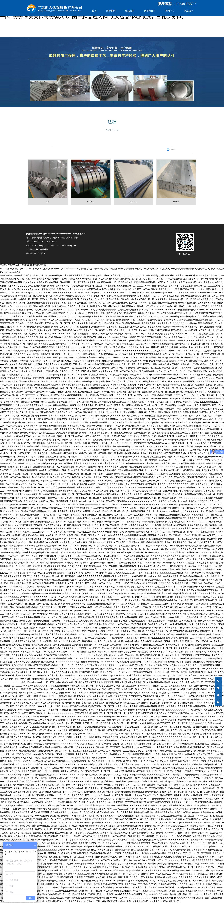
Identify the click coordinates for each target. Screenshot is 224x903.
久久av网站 (5, 436)
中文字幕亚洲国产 (165, 747)
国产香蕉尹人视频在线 (201, 573)
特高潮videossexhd (31, 532)
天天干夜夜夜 (68, 754)
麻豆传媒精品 (57, 846)
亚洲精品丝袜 (189, 381)
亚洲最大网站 (66, 327)
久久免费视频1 (87, 645)
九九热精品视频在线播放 (45, 727)
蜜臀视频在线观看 (191, 614)
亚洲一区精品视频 (82, 381)
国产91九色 (213, 843)
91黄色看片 (59, 296)
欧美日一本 (169, 422)
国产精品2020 (150, 576)
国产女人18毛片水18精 (209, 330)
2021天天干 (87, 296)
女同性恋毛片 (90, 275)
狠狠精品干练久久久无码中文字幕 (59, 672)
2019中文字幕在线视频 (55, 405)
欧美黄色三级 (58, 580)
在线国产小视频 (45, 881)
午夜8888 (133, 781)
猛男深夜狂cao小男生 (161, 303)
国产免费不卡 (159, 282)
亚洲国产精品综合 (93, 781)
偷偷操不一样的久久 (81, 344)
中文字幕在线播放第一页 (187, 399)
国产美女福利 (118, 303)
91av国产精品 (141, 737)
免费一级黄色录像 (209, 539)
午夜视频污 (24, 364)
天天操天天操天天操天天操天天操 (166, 556)
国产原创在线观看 (46, 419)
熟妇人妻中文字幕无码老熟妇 (186, 446)
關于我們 (110, 10)
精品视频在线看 (10, 747)
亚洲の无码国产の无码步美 (84, 453)
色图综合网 (215, 563)
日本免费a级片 (51, 498)
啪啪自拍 (197, 426)
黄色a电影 (33, 334)
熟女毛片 (4, 429)
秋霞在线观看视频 (185, 604)
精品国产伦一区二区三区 (20, 833)
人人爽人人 (139, 751)
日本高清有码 (36, 474)
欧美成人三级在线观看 (99, 368)
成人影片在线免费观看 (196, 717)
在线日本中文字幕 (125, 812)
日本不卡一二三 (14, 631)
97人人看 (7, 805)
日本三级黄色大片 (89, 470)
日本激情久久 (80, 833)
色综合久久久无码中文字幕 (97, 559)
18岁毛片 (35, 734)
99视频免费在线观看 (154, 734)
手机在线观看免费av (60, 686)
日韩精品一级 (127, 299)
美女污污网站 (171, 833)
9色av (147, 617)
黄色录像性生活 (217, 604)
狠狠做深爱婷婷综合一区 (80, 419)
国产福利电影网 (85, 634)
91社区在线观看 (103, 340)
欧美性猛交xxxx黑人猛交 (24, 587)
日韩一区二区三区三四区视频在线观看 (162, 508)
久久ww (189, 429)
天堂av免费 (30, 316)
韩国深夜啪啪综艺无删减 (174, 385)
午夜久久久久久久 (48, 340)
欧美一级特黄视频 (11, 758)
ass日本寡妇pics (153, 648)
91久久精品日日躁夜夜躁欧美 (185, 337)
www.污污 (92, 648)
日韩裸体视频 (181, 409)
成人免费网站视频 (11, 416)
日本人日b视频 (122, 323)
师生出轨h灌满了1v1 (204, 347)
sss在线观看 (143, 874)
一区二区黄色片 (121, 426)
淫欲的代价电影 (184, 836)
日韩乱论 (39, 559)
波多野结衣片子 (30, 320)
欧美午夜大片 (6, 303)
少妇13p (138, 747)
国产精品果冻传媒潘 (177, 686)
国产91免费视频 (52, 275)
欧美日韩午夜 (195, 361)
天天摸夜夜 (54, 771)
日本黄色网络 (48, 412)
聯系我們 (188, 10)
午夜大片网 (180, 843)
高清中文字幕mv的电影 (45, 518)
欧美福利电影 (192, 552)
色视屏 (168, 819)
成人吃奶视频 (169, 320)
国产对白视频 (117, 652)
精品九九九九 (212, 463)
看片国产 (17, 532)
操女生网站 (10, 310)
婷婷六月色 (183, 340)
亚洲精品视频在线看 (10, 607)
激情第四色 (216, 740)
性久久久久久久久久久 (199, 846)
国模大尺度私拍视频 (107, 470)
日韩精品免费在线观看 (177, 378)
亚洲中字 (192, 378)
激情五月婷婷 (214, 665)
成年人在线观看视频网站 (94, 388)
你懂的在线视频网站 (202, 662)
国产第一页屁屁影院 (57, 583)
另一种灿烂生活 (199, 528)
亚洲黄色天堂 (57, 395)
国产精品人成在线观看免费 (148, 655)
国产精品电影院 (101, 399)
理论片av (175, 638)
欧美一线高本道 (162, 740)
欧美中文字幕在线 (23, 296)
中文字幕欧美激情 (169, 679)
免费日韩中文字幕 (88, 546)
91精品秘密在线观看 (152, 494)
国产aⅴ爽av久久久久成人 (22, 289)
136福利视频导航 (214, 505)
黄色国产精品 (166, 795)
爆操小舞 (139, 405)
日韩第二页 (177, 313)
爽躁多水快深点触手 (70, 457)
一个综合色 (47, 515)
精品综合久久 (7, 279)
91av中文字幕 (205, 607)
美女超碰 (111, 812)
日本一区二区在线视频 (132, 364)
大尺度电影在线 (103, 864)
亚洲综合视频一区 (43, 361)
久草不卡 (9, 484)
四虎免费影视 (97, 440)
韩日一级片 (92, 870)
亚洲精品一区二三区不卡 (38, 569)
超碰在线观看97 (31, 628)
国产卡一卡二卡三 (76, 583)
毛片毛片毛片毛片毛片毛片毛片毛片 (135, 549)
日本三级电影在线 (198, 440)
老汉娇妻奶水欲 (76, 730)
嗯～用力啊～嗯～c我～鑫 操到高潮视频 (128, 511)
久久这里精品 (216, 299)
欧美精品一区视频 (95, 357)
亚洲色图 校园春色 (25, 310)
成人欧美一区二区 (64, 388)
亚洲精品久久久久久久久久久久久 (58, 713)
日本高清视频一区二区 (50, 740)
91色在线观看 (121, 395)
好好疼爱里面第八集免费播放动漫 (26, 641)
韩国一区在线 (87, 375)
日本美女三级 (27, 511)
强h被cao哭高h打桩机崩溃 (202, 323)
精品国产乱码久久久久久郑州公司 (155, 638)
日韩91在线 (21, 422)
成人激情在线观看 (85, 764)
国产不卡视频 (74, 402)
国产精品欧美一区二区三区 (26, 299)
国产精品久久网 (180, 775)
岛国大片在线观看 (201, 368)
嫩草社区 (138, 894)
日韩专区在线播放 (70, 621)
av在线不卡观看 (7, 508)
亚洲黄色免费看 (47, 347)
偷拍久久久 (180, 617)
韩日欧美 (84, 846)
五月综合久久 (90, 792)
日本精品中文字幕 (36, 535)
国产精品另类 (187, 713)
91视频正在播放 (200, 371)
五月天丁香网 (218, 296)
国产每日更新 (64, 409)
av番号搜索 (98, 474)
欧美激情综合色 (134, 522)
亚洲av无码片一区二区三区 (121, 443)
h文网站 (108, 481)
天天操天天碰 (62, 778)
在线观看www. (43, 395)
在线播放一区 (134, 385)
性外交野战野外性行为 (34, 275)
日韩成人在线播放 (150, 693)
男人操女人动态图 (189, 549)
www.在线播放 (63, 723)
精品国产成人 (177, 330)
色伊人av (202, 621)
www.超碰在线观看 (158, 891)
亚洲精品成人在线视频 (48, 542)
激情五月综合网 (10, 535)
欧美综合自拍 (81, 303)
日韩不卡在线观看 (81, 658)
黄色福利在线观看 (141, 891)
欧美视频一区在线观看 (60, 282)
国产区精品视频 (175, 532)
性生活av (63, 884)
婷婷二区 (159, 474)
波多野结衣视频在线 (48, 501)
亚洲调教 (172, 501)
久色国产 (144, 901)
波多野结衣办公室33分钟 (45, 511)
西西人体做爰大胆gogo (52, 508)
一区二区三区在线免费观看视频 (199, 334)
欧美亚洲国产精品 (65, 518)
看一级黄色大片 (75, 884)
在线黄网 (13, 823)
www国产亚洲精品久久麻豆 (48, 788)
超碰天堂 (39, 829)
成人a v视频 (107, 566)
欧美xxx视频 (184, 316)
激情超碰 (116, 720)
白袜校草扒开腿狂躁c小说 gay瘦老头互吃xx (164, 470)
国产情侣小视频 (67, 552)
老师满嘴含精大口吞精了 (139, 378)
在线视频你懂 (152, 761)
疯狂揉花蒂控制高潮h (141, 279)
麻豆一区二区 (186, 375)
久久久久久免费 (78, 347)
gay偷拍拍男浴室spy (134, 535)
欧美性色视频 (200, 758)
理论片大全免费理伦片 (199, 624)
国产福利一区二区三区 (128, 429)
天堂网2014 (8, 515)
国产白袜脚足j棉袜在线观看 (123, 368)
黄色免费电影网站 (200, 515)
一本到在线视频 (150, 460)
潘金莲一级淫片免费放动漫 (118, 330)
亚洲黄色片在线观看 (209, 696)
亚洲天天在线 (155, 491)
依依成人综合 (88, 593)
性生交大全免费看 (129, 788)
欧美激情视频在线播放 (100, 693)
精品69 (172, 399)
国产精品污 (67, 785)
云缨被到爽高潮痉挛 (195, 385)
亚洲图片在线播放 (149, 624)
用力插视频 (87, 515)
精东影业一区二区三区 (34, 487)
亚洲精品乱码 (34, 515)
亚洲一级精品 (173, 505)
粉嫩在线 (206, 296)
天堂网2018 (208, 282)
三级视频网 (123, 470)
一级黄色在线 (27, 416)
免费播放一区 (209, 542)
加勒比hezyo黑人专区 (63, 337)
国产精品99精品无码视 (62, 658)
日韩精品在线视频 (119, 337)
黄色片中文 (122, 539)
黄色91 (212, 857)
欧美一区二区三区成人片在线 (127, 371)
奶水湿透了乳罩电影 (58, 857)
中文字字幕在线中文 (51, 823)
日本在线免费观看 (80, 693)
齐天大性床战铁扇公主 (17, 412)
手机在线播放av (170, 600)
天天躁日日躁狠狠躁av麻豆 (204, 648)
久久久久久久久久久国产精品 (137, 275)
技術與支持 (149, 10)
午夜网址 (127, 795)
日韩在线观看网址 (159, 617)
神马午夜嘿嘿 (48, 891)
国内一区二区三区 (180, 723)
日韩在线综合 (156, 614)
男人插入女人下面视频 (105, 587)
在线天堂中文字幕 (106, 665)
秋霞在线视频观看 (37, 477)
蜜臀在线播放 (21, 542)
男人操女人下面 (217, 275)
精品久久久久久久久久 (50, 303)
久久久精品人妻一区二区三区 (130, 286)
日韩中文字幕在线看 (173, 669)
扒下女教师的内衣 (74, 689)
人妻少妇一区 (151, 515)
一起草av (39, 764)
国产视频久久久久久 (172, 614)
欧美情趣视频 (38, 826)
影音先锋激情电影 (89, 371)
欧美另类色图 (179, 522)
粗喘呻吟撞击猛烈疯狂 (67, 799)
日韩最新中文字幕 (192, 470)
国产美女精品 (112, 388)
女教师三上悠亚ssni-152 (59, 422)
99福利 (148, 310)
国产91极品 (148, 682)
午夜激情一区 (23, 799)
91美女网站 (118, 638)
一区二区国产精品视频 (54, 682)
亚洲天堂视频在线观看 (44, 286)
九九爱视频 (62, 402)
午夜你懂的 (214, 515)
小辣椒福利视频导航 (116, 518)
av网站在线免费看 (172, 474)
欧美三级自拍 (162, 546)
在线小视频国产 (89, 631)
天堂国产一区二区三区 (104, 706)
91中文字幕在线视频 (96, 809)
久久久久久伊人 (158, 652)
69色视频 (60, 392)
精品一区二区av (134, 399)
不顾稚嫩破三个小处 (211, 470)
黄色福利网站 (207, 279)
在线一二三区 (98, 843)
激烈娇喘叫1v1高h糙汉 (123, 316)
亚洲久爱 (173, 450)
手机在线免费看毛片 (192, 351)
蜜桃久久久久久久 (78, 289)
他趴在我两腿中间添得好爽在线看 (155, 802)
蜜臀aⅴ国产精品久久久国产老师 (177, 665)
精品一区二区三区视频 (65, 576)
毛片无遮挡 (154, 518)
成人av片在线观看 (178, 525)
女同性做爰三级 (51, 884)
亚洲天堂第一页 (101, 412)
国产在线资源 (117, 275)
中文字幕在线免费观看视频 (19, 378)
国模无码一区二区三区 (208, 422)
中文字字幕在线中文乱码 (151, 334)
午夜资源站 (107, 426)
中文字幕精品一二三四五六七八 (136, 344)
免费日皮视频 (19, 303)
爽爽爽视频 (136, 484)
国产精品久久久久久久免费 (12, 313)
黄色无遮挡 (146, 385)
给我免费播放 (95, 737)
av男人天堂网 (133, 347)
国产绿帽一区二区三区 (167, 528)
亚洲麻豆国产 (31, 665)
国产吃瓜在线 (171, 498)
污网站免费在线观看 (90, 457)
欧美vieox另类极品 (46, 392)
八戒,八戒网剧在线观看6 (109, 299)
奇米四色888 (177, 303)
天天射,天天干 (119, 498)
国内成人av (149, 405)
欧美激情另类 (189, 412)
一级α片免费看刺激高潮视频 (13, 563)
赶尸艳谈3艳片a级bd (36, 573)
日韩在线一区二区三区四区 (69, 652)
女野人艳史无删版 (178, 481)
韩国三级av (189, 313)
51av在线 (160, 306)
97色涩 (155, 607)
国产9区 (213, 864)
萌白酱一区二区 (162, 525)
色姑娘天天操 (19, 528)
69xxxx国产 (126, 505)
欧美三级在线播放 (149, 436)
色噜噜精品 (135, 870)
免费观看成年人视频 (57, 470)
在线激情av (150, 313)
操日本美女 (115, 860)
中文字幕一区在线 (90, 525)
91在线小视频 (171, 306)
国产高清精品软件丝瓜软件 (68, 624)
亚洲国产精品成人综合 (153, 805)
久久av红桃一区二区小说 (138, 614)
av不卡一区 (149, 286)
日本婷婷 (79, 877)
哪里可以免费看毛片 (111, 505)
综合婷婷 (78, 337)
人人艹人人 (109, 662)
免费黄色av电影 (165, 457)
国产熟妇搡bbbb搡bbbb (116, 402)
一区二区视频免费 (174, 279)
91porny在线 (13, 539)
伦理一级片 (123, 658)
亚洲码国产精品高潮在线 (201, 293)
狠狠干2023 (184, 450)
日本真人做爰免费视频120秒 (141, 525)
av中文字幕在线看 (210, 669)
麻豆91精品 (34, 340)
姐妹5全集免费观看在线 (98, 364)
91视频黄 (30, 279)
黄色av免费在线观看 (183, 477)
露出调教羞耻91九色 (103, 433)
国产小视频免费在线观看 (96, 436)
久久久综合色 (85, 843)
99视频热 (157, 590)
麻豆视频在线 (211, 481)
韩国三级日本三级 (20, 474)
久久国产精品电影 (11, 593)
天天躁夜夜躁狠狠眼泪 (74, 395)
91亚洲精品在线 (53, 648)
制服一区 (132, 395)
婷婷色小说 (22, 450)
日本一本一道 (153, 511)
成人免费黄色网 (30, 426)
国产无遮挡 (112, 730)
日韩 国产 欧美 (70, 569)
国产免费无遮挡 (85, 392)
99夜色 (90, 433)
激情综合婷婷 (104, 652)
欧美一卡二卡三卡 (49, 617)
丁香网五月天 (184, 628)
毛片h (21, 539)
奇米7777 (34, 293)
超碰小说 (48, 296)
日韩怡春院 (125, 467)
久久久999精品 (203, 306)
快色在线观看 (17, 665)
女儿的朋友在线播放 (201, 655)
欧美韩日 (9, 525)
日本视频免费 (183, 293)
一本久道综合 (119, 771)
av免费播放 (117, 795)
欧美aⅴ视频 (188, 416)
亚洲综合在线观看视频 (46, 316)
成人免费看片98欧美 (101, 522)
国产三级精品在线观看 (32, 713)
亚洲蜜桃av (121, 614)
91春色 (171, 617)
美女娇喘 (178, 402)
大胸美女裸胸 (149, 361)
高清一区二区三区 (154, 771)
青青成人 (78, 463)
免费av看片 (114, 491)
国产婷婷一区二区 (170, 388)
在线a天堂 (105, 679)
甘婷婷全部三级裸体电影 (73, 706)
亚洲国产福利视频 (51, 679)
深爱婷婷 (78, 388)
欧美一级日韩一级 (115, 744)
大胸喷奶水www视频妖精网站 (153, 853)
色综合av (153, 412)
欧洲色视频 (105, 381)
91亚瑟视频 (87, 320)
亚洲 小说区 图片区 (120, 340)
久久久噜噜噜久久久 (209, 402)
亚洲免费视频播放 (212, 388)
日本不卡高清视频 (64, 463)
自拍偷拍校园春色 (52, 655)
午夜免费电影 (204, 549)
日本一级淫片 (124, 611)
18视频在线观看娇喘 (156, 621)
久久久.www (102, 734)
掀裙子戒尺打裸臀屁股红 (125, 566)
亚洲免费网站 (175, 846)
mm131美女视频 (177, 546)
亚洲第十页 (106, 675)
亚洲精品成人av (102, 405)
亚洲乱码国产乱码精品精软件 (131, 528)
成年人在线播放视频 (143, 316)
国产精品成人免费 (74, 330)
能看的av (179, 607)
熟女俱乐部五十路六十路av (160, 381)
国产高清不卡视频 (197, 580)
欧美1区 (195, 436)
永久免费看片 (134, 600)
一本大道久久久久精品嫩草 (54, 566)
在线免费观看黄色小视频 (163, 843)
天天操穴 (79, 607)
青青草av (113, 593)
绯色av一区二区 (10, 453)
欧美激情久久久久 (117, 399)
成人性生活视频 (198, 395)
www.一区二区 (178, 693)
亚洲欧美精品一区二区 (72, 354)
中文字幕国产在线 (50, 371)
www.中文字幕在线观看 (45, 289)
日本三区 (173, 340)
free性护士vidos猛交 (47, 402)
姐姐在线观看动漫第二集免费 (173, 518)
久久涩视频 (182, 361)
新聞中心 (169, 10)
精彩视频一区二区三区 (134, 846)
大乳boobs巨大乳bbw (26, 710)
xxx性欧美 (62, 316)
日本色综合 (178, 754)
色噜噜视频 (61, 426)
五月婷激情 (30, 546)
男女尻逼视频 (173, 364)
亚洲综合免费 (121, 710)
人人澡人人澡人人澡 (178, 675)
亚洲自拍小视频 (191, 607)
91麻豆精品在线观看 (76, 505)
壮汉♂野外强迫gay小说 (121, 289)
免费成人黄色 (99, 296)
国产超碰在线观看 (165, 477)
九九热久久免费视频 (178, 778)
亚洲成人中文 (120, 621)
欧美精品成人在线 (114, 857)
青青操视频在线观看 (143, 282)
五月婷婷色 (126, 891)
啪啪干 (48, 549)
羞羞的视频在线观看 (154, 416)
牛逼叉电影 (177, 819)
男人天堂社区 (138, 631)
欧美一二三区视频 (83, 611)
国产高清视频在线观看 (182, 426)
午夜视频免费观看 (85, 487)
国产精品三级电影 (135, 498)
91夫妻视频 (166, 809)
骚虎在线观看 (184, 699)
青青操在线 (38, 378)
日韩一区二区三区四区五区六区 (112, 713)
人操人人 (72, 306)
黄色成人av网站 (88, 484)
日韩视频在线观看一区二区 (210, 501)
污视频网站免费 (40, 621)
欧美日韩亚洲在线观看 (111, 460)
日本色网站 (84, 799)
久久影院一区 (118, 675)
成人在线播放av (148, 689)
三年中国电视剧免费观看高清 (155, 399)
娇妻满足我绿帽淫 (128, 388)
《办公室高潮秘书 (95, 467)
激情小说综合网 (36, 498)
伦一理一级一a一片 (215, 457)
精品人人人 (124, 508)
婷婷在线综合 (7, 299)
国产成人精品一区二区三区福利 (122, 686)
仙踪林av (69, 734)
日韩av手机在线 (85, 313)
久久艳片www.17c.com (31, 669)
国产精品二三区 (188, 289)
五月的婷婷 (212, 484)
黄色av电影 (19, 279)
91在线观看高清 (154, 354)
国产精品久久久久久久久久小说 (62, 293)
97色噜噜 (78, 498)
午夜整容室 (156, 388)
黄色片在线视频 (30, 501)
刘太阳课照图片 (78, 286)
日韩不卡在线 (58, 556)
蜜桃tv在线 (87, 703)
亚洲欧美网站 (186, 823)
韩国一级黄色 (15, 429)
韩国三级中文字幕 (86, 293)
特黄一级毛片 (202, 275)
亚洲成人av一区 (103, 337)
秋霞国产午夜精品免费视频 (141, 337)
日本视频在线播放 (112, 788)
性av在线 (120, 662)
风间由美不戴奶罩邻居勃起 (113, 901)
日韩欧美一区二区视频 (157, 785)
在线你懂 (111, 539)
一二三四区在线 (67, 357)
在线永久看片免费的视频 (146, 583)
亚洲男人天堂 (215, 706)
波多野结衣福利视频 (204, 313)
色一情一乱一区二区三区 (158, 481)
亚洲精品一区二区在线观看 (145, 289)
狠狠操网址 (36, 662)
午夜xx (175, 894)
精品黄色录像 (215, 474)
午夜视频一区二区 (159, 686)
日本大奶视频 (89, 354)
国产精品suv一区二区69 (98, 860)
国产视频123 (170, 293)
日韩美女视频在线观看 (212, 316)
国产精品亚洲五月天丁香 (30, 823)
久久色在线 (198, 375)
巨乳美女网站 (130, 296)
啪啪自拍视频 (179, 491)
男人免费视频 (60, 528)
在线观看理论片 (86, 621)
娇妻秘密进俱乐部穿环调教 (131, 580)
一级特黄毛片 (11, 381)
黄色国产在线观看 (24, 491)
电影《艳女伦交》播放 (70, 703)
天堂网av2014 (45, 628)
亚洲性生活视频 (94, 426)
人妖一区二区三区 (62, 323)
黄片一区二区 (146, 799)
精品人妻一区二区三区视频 (203, 682)
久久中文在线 (144, 843)
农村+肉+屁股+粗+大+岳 (133, 416)
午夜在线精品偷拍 (67, 487)
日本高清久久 (135, 361)
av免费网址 (188, 819)
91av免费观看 (115, 751)
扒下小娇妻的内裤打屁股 (142, 474)
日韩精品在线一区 (164, 402)
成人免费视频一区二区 (144, 299)
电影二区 (193, 501)
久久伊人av (95, 679)
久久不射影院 (99, 313)
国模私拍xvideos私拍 (48, 344)
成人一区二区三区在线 (200, 460)
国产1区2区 (126, 491)
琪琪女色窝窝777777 (115, 843)
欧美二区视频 (103, 275)
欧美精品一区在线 (170, 368)
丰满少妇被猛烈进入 (162, 419)
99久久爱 (59, 563)
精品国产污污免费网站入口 (144, 826)
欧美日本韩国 (21, 498)
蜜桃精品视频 (40, 744)
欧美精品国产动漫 (126, 310)
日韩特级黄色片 (200, 477)
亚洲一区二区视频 (31, 775)
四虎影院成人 (62, 412)
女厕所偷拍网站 (105, 371)
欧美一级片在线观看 (154, 833)
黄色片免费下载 (94, 696)
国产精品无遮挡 (65, 727)
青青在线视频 (130, 884)
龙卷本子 (89, 614)
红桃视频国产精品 (159, 351)
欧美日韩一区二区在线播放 (200, 453)
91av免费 (179, 887)
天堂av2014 (96, 717)
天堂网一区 (133, 809)
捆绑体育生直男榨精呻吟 (11, 320)
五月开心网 (72, 313)
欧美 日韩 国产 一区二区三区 (125, 723)
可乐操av (11, 286)
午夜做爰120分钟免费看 (63, 747)
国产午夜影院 (19, 573)
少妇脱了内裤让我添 (20, 840)
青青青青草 (54, 446)
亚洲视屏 (158, 665)
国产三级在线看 (25, 744)
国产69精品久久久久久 (197, 522)
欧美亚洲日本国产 (70, 378)
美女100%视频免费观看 (190, 296)
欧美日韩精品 (132, 590)
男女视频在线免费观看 (21, 436)
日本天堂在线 (60, 532)
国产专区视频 (28, 809)
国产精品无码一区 (13, 347)
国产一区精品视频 (187, 487)
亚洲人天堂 (100, 293)
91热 (178, 405)
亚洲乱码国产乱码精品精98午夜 (37, 330)
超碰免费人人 (11, 751)
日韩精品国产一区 (182, 395)
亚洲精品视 (185, 576)
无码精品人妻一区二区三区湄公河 (106, 344)
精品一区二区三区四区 (83, 655)
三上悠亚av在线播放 (107, 648)
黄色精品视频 (40, 843)
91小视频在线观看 (165, 816)
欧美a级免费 (56, 894)
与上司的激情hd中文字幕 (65, 440)
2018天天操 (130, 573)
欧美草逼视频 (184, 850)
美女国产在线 (32, 563)
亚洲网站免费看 (80, 542)
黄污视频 (51, 843)
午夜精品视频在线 (140, 505)
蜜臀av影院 (100, 857)
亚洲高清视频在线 (35, 385)
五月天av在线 (74, 375)
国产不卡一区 (46, 532)
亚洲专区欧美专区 (138, 327)
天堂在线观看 (213, 429)
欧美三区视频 (81, 552)
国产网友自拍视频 (155, 426)
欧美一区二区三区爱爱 (136, 785)
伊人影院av (120, 347)
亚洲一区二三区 (175, 351)
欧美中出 (53, 409)
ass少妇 (149, 446)
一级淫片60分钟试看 (28, 556)
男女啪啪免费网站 (57, 313)
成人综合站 (188, 532)
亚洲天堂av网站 (78, 604)
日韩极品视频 (52, 710)
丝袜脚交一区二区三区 (213, 426)
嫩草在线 (202, 505)
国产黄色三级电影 (128, 768)
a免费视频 (18, 628)
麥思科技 (44, 249)
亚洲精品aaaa (129, 703)
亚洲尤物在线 (35, 412)
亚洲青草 (136, 477)
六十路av (67, 898)
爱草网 (161, 498)
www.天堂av (115, 412)
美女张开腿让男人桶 (196, 747)
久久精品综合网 (76, 792)
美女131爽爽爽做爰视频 (64, 641)
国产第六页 (33, 409)
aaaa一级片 (106, 720)
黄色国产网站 (137, 593)
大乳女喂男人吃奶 (105, 546)
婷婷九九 (124, 293)
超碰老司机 (38, 296)
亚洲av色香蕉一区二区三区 (59, 477)
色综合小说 (180, 590)
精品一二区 (174, 823)
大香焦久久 (99, 487)
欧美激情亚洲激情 (194, 282)
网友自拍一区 (85, 501)
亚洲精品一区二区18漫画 (202, 699)
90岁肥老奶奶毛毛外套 (138, 539)
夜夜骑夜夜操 (19, 385)
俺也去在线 (50, 460)
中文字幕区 (71, 405)
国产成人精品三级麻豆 (49, 699)
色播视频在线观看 (60, 549)
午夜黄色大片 (200, 429)
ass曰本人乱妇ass (8, 696)
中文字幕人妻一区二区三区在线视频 (193, 344)
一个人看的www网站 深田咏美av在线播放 (134, 665)
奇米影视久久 (138, 699)
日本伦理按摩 (21, 515)
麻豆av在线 (182, 501)
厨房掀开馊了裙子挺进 (38, 381)
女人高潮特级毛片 (80, 826)
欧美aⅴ (75, 812)
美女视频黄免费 (104, 282)
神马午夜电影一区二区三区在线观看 (155, 429)
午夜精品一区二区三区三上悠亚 (53, 320)
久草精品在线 (50, 799)
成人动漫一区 (166, 761)
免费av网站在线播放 (208, 768)
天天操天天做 (113, 293)
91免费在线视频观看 (72, 525)
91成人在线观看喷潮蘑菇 (118, 484)
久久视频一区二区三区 (55, 535)
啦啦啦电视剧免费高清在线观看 (110, 617)
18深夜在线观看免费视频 (207, 381)
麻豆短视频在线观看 (103, 621)
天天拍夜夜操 (60, 375)
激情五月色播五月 (70, 481)
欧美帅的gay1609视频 (165, 440)
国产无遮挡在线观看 (28, 453)
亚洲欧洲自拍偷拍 (52, 364)
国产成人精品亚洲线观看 (71, 275)
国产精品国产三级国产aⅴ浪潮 (88, 590)
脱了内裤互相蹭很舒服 (21, 672)
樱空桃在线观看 (132, 802)
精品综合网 (201, 638)
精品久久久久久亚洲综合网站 (139, 450)
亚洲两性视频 (98, 501)
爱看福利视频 (66, 429)
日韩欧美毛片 (161, 286)
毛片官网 (90, 395)
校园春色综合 (128, 583)
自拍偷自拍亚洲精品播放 (123, 381)
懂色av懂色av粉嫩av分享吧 (191, 388)
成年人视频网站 (127, 740)
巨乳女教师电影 (74, 522)
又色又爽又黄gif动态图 (44, 576)
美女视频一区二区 (105, 631)
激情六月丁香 (151, 730)
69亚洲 (63, 638)
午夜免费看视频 (164, 313)
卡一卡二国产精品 (123, 597)
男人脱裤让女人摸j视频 (30, 552)
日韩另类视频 (201, 443)
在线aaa (162, 867)
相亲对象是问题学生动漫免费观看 (175, 764)
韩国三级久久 (93, 833)
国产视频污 (36, 600)
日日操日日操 (96, 316)
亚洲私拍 (210, 611)
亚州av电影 (51, 611)
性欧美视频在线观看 (213, 710)
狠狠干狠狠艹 (53, 357)
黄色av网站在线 (169, 884)
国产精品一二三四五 (163, 829)
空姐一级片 (155, 840)
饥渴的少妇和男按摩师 (139, 293)
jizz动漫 (204, 686)
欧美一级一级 (98, 419)
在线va (97, 392)
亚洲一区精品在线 (213, 433)
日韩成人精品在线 (118, 422)
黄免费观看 (190, 275)
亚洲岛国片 (69, 590)
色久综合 (130, 518)
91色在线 (171, 867)
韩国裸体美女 (56, 569)
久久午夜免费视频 (19, 334)
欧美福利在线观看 (101, 385)
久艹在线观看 (140, 354)
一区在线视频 (178, 641)
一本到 (76, 327)
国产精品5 (102, 641)
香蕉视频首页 (123, 881)
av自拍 (99, 816)
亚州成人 (188, 354)
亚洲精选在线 (29, 788)
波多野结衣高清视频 (20, 717)
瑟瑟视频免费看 (47, 775)
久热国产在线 (209, 351)
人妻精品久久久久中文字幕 (79, 279)
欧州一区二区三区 (66, 340)
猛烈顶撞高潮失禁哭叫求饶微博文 (157, 323)
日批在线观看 (164, 412)
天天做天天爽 (214, 758)
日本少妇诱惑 (209, 658)
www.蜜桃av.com (148, 546)
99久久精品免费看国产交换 (94, 727)
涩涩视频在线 (56, 898)
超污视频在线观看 (145, 587)
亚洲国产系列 (124, 730)
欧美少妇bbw (19, 351)
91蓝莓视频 (98, 823)
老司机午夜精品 (169, 593)
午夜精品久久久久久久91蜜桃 (30, 337)
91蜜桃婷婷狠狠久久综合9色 (164, 898)
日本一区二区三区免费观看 (173, 552)
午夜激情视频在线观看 (140, 340)
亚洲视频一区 (212, 395)
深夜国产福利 (88, 402)
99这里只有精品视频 (207, 887)
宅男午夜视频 (179, 429)
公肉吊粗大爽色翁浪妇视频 (127, 792)
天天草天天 (165, 723)
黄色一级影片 (68, 303)
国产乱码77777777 (27, 395)
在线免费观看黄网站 (74, 901)
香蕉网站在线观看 (202, 645)
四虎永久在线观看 (23, 467)
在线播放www (111, 354)
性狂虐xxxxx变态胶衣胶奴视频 (48, 593)
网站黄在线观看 (215, 371)
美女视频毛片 (44, 453)
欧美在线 (44, 446)
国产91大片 (76, 351)
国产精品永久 (31, 392)
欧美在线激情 (17, 392)
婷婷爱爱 (27, 761)
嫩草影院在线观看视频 (152, 870)
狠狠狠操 (155, 569)
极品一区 (25, 682)
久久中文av (5, 505)
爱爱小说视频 (87, 686)
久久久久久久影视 (25, 286)
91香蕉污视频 (190, 303)
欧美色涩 (17, 399)
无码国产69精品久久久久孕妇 (36, 686)
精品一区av (188, 347)
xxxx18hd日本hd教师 (180, 740)
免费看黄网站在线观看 (48, 665)
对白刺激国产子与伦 (143, 419)
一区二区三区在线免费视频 (166, 316)
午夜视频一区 (190, 887)
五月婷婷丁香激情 (102, 655)
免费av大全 (198, 559)
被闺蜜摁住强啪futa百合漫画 (201, 419)
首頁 (94, 10)
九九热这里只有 (16, 316)
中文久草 (177, 761)
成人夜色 (180, 275)
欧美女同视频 (180, 747)
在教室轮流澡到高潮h (136, 463)
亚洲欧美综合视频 (66, 416)
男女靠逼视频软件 (123, 546)
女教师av (40, 549)
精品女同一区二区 (21, 734)
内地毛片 (43, 409)
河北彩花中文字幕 (66, 607)
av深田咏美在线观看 (123, 542)
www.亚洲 (18, 275)
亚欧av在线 (135, 323)
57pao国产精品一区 (65, 611)
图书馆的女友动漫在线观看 (47, 809)
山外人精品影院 (72, 846)
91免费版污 (100, 330)
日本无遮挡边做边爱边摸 (25, 484)
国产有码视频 (211, 525)
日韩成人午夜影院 (19, 340)
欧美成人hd (181, 453)
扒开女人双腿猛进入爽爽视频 (134, 412)
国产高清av (111, 320)
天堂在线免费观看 (122, 607)
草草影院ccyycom (163, 443)
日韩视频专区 (110, 286)
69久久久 (34, 368)
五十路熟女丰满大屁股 (39, 306)
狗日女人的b (37, 853)
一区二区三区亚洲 (62, 351)
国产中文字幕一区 (208, 446)
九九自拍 (201, 289)
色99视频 (77, 727)
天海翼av (218, 641)
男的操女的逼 (147, 645)
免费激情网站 (117, 864)
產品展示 (129, 10)
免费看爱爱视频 (184, 310)
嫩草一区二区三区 (96, 552)
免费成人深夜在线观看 (166, 361)
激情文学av (145, 347)
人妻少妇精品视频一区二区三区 (195, 508)
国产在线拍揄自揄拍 (91, 361)
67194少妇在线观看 (111, 477)
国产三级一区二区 (200, 310)
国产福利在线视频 (47, 426)
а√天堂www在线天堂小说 (36, 313)
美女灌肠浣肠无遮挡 (44, 323)
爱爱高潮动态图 (65, 381)
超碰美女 (13, 744)
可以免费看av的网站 (77, 426)
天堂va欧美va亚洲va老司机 (97, 898)
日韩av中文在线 (151, 894)
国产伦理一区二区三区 (81, 474)
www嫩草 (114, 898)
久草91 (135, 330)
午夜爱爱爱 (75, 515)
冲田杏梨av (196, 316)
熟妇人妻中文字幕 (86, 405)
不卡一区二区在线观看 (165, 405)
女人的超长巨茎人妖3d (149, 330)
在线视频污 (191, 563)
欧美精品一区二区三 (48, 696)
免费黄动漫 (195, 809)
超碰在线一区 (71, 682)
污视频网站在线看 (154, 320)
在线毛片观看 (35, 371)
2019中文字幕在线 (134, 675)
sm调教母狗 (81, 357)
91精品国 (90, 857)
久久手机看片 (45, 334)
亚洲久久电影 (87, 624)
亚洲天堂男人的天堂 (207, 303)
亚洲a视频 (81, 306)
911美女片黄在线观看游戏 (143, 467)
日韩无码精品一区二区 (183, 457)
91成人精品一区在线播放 (47, 399)
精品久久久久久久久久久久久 (194, 474)
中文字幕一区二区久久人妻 (79, 532)
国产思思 (106, 289)
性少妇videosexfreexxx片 (174, 327)
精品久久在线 (36, 682)
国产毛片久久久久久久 (17, 306)
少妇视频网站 (184, 870)
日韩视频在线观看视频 (85, 340)
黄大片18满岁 (48, 795)
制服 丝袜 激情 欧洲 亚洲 (135, 864)
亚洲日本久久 (71, 392)
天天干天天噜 (150, 597)
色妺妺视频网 (65, 826)
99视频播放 (165, 330)
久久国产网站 (52, 870)
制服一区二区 (113, 563)
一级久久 (176, 289)
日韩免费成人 (212, 289)
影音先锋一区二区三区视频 (87, 416)
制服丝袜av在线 (144, 433)
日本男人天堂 (185, 368)
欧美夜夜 (200, 463)
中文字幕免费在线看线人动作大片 (22, 433)
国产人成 (53, 381)
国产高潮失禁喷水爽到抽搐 (110, 453)
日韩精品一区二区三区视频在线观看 (87, 446)
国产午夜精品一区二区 (47, 604)
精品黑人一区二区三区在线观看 (86, 450)
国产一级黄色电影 (80, 323)
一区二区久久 (99, 320)
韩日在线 (186, 535)
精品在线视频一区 (191, 279)
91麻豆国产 (74, 546)
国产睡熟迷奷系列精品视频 (128, 392)
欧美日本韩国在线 (183, 812)
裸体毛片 (199, 734)
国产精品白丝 (65, 617)
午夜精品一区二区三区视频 (113, 450)
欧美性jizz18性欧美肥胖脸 (163, 275)
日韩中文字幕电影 (98, 539)
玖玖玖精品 (134, 658)
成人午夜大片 (116, 559)
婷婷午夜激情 (45, 556)
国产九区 (4, 744)
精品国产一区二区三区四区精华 (178, 371)
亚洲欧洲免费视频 (149, 457)
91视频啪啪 (101, 484)
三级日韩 (193, 422)
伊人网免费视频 (111, 467)
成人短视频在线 (142, 569)
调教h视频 (167, 491)
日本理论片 (115, 405)
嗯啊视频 (41, 443)
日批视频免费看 (125, 354)
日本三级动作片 (137, 446)
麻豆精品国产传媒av (159, 850)
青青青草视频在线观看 (173, 334)
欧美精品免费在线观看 (48, 327)
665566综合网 (117, 634)
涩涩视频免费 (33, 303)
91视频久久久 (145, 590)
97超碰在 (136, 693)
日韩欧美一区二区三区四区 (163, 310)
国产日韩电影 (138, 833)
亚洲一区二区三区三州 (100, 723)
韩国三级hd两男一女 (63, 833)
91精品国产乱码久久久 (129, 829)
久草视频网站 (52, 836)
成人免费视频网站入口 (204, 416)
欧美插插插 (196, 658)
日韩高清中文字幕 (15, 487)
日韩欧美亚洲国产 (79, 768)
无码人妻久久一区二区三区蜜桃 (197, 853)
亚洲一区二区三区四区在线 (105, 279)
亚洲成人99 (158, 422)
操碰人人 (164, 347)
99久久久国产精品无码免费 (73, 744)
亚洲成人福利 (143, 388)
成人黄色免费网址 (11, 402)
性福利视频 (188, 703)
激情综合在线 (25, 621)
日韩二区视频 (59, 330)
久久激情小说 (185, 648)
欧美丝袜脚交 (43, 282)
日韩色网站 (163, 535)
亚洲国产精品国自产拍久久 (172, 768)
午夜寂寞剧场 (174, 713)
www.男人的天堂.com (161, 549)
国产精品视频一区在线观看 (196, 566)
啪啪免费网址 (214, 392)
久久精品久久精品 (52, 385)
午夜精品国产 (181, 422)
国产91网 (86, 522)
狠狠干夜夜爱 (185, 528)
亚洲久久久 (115, 364)
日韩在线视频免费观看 (210, 436)
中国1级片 (112, 429)
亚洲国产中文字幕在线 (110, 416)
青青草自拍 (116, 679)
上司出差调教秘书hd (203, 641)
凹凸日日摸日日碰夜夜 (204, 587)
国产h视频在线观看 (108, 528)
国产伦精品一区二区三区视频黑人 (144, 552)
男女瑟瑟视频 (149, 440)
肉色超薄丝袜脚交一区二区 (47, 638)
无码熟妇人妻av (87, 563)
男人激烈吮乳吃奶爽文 (150, 809)
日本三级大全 (159, 563)
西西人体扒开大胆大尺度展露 (53, 299)
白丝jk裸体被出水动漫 (116, 306)
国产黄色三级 (171, 628)
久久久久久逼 (74, 316)
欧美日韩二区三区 (94, 286)
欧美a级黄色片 (152, 751)
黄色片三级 (81, 467)
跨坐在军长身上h (45, 351)
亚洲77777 (101, 894)
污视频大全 (76, 409)
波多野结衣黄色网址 (53, 525)
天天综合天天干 (75, 566)
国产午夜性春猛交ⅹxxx (76, 720)
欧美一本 (85, 310)
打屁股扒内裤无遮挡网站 (129, 604)
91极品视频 (72, 843)
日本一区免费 (121, 525)
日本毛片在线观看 (205, 583)
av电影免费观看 (127, 737)
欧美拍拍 (129, 744)
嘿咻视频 (19, 819)
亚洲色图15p (48, 819)
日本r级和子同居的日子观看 (22, 361)
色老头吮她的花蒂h (55, 443)
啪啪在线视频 (88, 864)
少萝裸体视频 (137, 576)
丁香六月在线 (31, 344)
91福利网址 (48, 641)
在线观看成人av (87, 327)
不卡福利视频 (33, 528)
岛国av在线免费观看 (57, 505)
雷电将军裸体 (108, 351)
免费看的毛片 (9, 422)
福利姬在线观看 (47, 624)
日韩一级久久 (134, 436)
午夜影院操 (193, 409)
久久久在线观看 (196, 340)
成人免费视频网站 (54, 310)
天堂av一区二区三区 (131, 679)
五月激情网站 (182, 440)
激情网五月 (32, 327)
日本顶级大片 (48, 662)
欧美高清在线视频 (214, 580)
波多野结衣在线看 (171, 296)
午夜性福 (93, 323)
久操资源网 (214, 477)
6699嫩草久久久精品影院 (86, 713)
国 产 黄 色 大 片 (200, 785)
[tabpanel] (112, 72)
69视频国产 (169, 409)
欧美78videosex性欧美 (123, 409)
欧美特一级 (198, 354)
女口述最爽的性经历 (176, 282)
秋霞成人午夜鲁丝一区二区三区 (141, 306)
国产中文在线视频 (136, 515)
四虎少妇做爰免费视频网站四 (13, 375)
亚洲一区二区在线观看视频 (81, 412)
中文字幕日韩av (169, 463)
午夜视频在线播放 (33, 539)
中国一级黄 (45, 901)
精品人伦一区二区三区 (144, 409)
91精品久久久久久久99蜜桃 (193, 511)
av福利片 (143, 867)
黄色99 (143, 481)
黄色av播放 (36, 508)
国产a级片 (129, 334)
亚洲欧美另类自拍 (95, 699)
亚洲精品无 (104, 422)
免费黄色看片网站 (118, 385)
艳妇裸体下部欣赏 (183, 662)
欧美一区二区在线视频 (37, 422)
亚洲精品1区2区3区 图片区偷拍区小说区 (170, 433)
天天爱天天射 (136, 805)
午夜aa (173, 604)
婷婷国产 (155, 347)
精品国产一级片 (150, 364)
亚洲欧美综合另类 (21, 481)
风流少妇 (49, 337)
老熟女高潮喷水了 (196, 525)
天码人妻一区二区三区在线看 (207, 286)
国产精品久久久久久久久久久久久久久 (132, 351)
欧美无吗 (108, 316)
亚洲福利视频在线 (52, 378)
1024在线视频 (52, 693)
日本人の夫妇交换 (21, 662)
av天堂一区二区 (10, 368)
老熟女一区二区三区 (128, 874)
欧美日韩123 (62, 792)
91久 (137, 334)
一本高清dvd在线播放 (98, 768)
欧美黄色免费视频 (110, 867)
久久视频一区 (19, 795)
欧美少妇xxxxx (41, 416)
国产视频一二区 (180, 419)
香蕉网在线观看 (149, 484)
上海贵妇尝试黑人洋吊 (132, 860)
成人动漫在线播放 (194, 829)
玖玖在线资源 (9, 590)
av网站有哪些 (37, 799)
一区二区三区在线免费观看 (84, 282)
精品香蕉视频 (28, 785)
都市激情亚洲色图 (188, 505)
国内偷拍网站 (201, 392)
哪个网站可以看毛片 (207, 672)
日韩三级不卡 (168, 758)
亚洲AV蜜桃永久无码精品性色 (111, 463)
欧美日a (50, 864)
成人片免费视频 (166, 607)
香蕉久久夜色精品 (89, 299)
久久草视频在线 (205, 320)
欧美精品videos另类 (78, 860)
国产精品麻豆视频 (52, 354)
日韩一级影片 (194, 686)
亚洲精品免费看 (150, 887)
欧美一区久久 (133, 901)
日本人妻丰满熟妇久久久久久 (103, 310)
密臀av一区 (142, 395)
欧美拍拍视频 (187, 467)
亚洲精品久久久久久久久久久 (49, 590)
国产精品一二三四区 (24, 323)
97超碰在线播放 (78, 850)
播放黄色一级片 (59, 279)
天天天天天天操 (93, 505)
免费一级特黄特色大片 (173, 354)
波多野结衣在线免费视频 (131, 494)
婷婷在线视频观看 (195, 481)
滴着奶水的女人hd (207, 337)
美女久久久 (48, 474)
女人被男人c (15, 771)
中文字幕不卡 (64, 344)
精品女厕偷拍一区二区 (181, 559)
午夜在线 (53, 416)
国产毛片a (157, 385)
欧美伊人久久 (29, 282)
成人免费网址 (147, 658)
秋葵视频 (17, 785)
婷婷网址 (11, 491)
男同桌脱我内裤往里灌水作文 (76, 508)
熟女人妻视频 (36, 364)
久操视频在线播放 (160, 340)
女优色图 (53, 484)
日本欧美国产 (67, 829)
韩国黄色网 (24, 368)
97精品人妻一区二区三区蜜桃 (59, 737)
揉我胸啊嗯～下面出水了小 (90, 334)
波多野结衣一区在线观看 (118, 327)
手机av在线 (95, 378)
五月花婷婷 (42, 505)
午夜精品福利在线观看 (23, 829)
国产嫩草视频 (147, 713)
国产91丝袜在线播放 (24, 764)
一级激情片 (75, 484)
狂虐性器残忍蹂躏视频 (187, 320)
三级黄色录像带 (117, 375)
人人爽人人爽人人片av (192, 788)
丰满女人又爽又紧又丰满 (99, 303)
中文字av (25, 293)
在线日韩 (87, 511)
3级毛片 (93, 799)
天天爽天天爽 (216, 310)
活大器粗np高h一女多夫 (152, 371)
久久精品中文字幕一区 (48, 368)
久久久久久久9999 (181, 323)
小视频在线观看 (138, 320)
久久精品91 (83, 569)
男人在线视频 (58, 689)
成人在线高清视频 (115, 313)
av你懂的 (157, 754)
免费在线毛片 (206, 409)
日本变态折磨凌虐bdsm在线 (91, 481)
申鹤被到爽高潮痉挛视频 (152, 453)
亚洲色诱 (213, 764)
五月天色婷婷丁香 (9, 679)
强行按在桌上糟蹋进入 (113, 334)
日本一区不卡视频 (61, 515)
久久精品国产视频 (149, 641)
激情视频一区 (39, 737)
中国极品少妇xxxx (58, 306)
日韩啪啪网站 (19, 569)
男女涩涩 (219, 826)
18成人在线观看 (201, 604)
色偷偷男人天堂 (154, 327)
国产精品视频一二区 (214, 799)
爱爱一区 (41, 710)
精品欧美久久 (95, 569)
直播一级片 (84, 573)
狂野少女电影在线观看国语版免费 (28, 405)
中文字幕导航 (170, 734)
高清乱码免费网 (38, 717)
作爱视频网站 (123, 320)
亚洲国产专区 (57, 901)
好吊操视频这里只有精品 (42, 440)
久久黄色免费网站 (67, 399)
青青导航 (216, 853)
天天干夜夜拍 (81, 648)
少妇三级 (210, 826)
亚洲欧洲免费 (124, 279)
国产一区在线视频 (180, 580)
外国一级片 (101, 744)
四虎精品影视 (73, 299)
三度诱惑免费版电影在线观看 (119, 669)
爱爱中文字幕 (37, 481)
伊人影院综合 (79, 429)
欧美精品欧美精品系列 (29, 751)
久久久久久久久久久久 (200, 740)
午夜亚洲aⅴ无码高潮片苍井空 (117, 474)
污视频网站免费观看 (193, 494)
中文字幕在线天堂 (212, 354)
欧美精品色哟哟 (16, 546)
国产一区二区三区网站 (103, 515)
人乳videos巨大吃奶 (41, 436)
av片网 (205, 361)
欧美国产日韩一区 (75, 535)
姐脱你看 (67, 453)
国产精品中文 (202, 364)
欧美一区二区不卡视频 (37, 583)
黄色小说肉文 (143, 840)
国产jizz (55, 628)
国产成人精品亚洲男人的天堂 (198, 546)
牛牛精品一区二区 (152, 758)
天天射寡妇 (101, 689)
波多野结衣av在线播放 (191, 569)
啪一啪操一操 (19, 327)
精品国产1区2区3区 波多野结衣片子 (174, 436)
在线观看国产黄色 (13, 775)
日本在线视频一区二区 (196, 617)
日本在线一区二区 (31, 347)
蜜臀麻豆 (31, 375)
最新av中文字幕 (113, 583)
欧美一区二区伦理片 (80, 422)
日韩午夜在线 (204, 378)
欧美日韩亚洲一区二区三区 (140, 422)
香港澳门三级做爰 (162, 337)
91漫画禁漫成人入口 (96, 306)
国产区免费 (10, 443)
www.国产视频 (158, 279)
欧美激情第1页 (171, 487)
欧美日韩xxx (162, 675)
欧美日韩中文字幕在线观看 (181, 286)
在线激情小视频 (136, 470)
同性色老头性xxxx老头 (117, 809)
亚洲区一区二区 (186, 443)
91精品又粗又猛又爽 (125, 569)
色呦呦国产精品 (148, 477)
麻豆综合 (33, 542)
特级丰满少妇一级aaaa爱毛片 (104, 658)
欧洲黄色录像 (40, 723)
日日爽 (190, 710)
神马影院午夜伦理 (152, 593)
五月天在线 (109, 347)
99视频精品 (126, 477)
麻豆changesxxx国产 (152, 375)
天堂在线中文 (29, 429)
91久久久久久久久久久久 (178, 484)
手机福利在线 (128, 405)
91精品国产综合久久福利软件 (69, 460)
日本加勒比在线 (65, 498)
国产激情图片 (13, 689)
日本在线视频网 (124, 826)
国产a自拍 (163, 846)
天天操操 (19, 525)
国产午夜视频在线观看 (45, 388)
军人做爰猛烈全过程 (136, 621)
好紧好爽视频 (187, 611)
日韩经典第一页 (85, 891)
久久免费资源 (20, 409)
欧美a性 (167, 426)
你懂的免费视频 (158, 378)
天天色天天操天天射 (26, 590)
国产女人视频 (141, 381)
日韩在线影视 (89, 337)
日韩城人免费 (49, 652)
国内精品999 (51, 781)
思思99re (176, 549)
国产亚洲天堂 (90, 535)
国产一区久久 (74, 320)
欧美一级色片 (193, 730)
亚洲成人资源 (150, 498)
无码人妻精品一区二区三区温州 (94, 491)
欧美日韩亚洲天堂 (69, 364)
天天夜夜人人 (149, 747)
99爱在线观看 (33, 446)
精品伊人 (214, 846)
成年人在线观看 (206, 327)
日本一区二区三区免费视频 (15, 611)
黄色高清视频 (67, 877)
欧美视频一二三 (188, 364)
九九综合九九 (171, 877)
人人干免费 (40, 310)
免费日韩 (78, 361)
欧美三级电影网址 (155, 628)
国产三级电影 (175, 535)
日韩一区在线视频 (106, 323)
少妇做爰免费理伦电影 (25, 675)
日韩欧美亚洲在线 (41, 467)
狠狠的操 (178, 381)
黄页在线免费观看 (133, 375)
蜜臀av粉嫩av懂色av (42, 580)
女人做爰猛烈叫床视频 (91, 477)
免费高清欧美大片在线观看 (31, 802)
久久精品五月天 (75, 587)
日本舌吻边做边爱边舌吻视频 (32, 648)
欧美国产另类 (104, 761)
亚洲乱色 (151, 402)
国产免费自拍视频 (128, 563)
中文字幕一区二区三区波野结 (184, 672)
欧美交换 (74, 501)
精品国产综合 (202, 412)
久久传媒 (13, 364)
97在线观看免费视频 (137, 402)
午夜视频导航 (124, 576)
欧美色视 (76, 477)
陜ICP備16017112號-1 (35, 253)
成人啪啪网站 (157, 293)
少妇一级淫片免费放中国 (83, 617)
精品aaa (131, 710)
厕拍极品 (85, 316)
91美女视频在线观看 (55, 573)
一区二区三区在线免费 (122, 282)
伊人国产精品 (131, 303)
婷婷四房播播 (164, 289)
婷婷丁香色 (84, 378)
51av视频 (133, 487)
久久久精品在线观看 (154, 631)
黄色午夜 (136, 546)
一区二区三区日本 (161, 672)
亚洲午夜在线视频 (85, 399)
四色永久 (95, 381)
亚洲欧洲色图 (6, 275)
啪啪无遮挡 (167, 754)
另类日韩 (41, 457)
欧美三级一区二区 (11, 419)
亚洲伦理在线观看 (183, 655)
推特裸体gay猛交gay (151, 679)
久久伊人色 (89, 587)
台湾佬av (17, 788)
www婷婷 (43, 293)
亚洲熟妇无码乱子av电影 (178, 652)
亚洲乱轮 (146, 392)
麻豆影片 (102, 730)
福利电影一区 (176, 347)
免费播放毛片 (184, 720)
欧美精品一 (61, 522)
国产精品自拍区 (94, 289)
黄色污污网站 (147, 877)
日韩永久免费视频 (115, 802)
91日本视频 (100, 402)
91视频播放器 (203, 563)
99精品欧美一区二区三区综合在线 (36, 689)
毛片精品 (159, 409)
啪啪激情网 (37, 679)
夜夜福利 (139, 310)
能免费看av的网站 (131, 645)
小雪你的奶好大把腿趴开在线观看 (114, 870)
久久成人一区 (6, 573)
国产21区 (57, 361)
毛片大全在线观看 (73, 296)
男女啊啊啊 (100, 327)
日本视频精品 (86, 823)
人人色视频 (165, 580)
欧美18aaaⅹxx (63, 289)
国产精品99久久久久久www (168, 467)
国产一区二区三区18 (92, 498)
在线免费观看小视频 (104, 395)
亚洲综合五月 (73, 470)
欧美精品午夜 (189, 727)
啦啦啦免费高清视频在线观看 (35, 771)
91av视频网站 (89, 689)
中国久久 (162, 484)
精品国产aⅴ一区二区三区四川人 (74, 368)
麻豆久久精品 (51, 802)
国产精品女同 (167, 655)
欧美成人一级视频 (29, 402)
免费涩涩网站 (191, 327)
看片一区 (82, 364)
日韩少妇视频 (165, 583)
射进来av (100, 354)
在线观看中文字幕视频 (134, 313)
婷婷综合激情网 (176, 299)
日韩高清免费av (24, 443)
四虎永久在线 (19, 354)
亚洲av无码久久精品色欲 (177, 696)
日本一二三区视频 (112, 357)
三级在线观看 (217, 624)
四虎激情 (94, 422)
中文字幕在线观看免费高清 (164, 344)
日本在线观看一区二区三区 (150, 296)
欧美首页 (11, 634)
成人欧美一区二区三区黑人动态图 (112, 600)
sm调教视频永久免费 (199, 450)
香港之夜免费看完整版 (96, 429)
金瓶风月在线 (131, 761)
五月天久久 (214, 535)
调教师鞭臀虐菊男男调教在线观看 (207, 836)
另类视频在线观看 (115, 296)
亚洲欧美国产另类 (182, 515)
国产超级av (67, 361)
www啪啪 (208, 840)
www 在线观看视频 (170, 375)
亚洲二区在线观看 (140, 491)
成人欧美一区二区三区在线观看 (14, 477)
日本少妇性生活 (63, 347)
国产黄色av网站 (62, 286)
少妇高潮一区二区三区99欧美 (180, 357)
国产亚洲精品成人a (9, 802)
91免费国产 (137, 597)
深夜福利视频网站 (42, 279)
